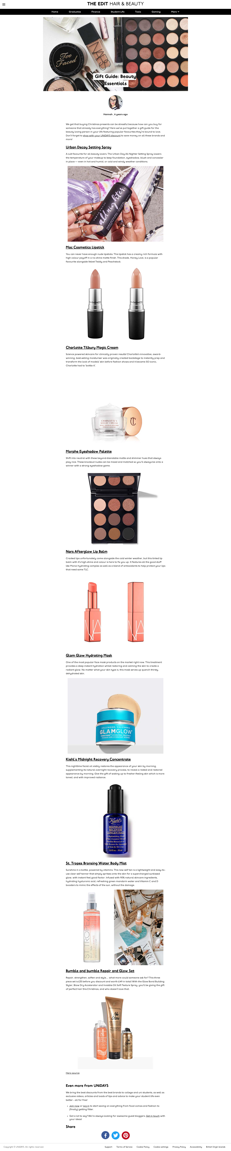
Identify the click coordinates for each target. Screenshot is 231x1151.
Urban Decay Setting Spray (88, 147)
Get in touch (153, 1116)
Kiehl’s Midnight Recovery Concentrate (98, 759)
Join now (74, 1106)
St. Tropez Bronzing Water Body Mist (96, 863)
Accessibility (196, 1147)
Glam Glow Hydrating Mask (89, 655)
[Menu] (3, 5)
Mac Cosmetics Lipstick (85, 247)
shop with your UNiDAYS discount (102, 136)
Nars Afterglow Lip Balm (86, 552)
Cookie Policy (143, 1147)
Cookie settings (161, 1147)
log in (86, 1106)
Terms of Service (124, 1147)
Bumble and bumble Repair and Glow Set (100, 971)
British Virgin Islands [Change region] (215, 1147)
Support (108, 1147)
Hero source (73, 1073)
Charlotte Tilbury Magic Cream (92, 348)
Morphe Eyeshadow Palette (89, 451)
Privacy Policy (179, 1147)
